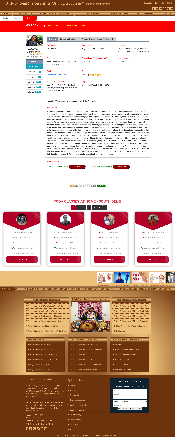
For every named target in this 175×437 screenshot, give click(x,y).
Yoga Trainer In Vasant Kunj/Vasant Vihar (43, 321)
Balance (117, 344)
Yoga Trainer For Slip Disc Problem (42, 354)
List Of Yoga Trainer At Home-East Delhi (131, 316)
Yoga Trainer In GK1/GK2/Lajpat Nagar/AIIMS (45, 306)
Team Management (76, 400)
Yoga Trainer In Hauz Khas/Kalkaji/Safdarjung (45, 326)
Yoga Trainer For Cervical (81, 359)
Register (17, 18)
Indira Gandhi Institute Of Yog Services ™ (41, 379)
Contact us (166, 13)
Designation (87, 45)
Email (49, 71)
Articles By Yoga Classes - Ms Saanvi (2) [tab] (98, 39)
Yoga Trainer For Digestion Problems (43, 349)
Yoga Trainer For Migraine (39, 344)
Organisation (52, 58)
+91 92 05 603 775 (39, 418)
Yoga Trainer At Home (119, 13)
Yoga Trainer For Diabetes (81, 354)
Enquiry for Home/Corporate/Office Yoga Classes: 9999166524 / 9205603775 (82, 289)
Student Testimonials (77, 405)
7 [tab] (104, 208)
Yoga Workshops (91, 13)
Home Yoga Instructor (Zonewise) (54, 13)
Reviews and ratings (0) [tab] (69, 39)
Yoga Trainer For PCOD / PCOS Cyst (43, 359)
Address (50, 97)
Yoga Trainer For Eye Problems (83, 370)
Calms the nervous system (124, 354)
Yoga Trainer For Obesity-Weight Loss (86, 349)
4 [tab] (89, 208)
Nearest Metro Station (55, 82)
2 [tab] (78, 208)
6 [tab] (99, 208)
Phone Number (123, 58)
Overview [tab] (52, 39)
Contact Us (148, 3)
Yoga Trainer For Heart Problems (84, 344)
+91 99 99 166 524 (39, 415)
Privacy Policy (74, 415)
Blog (71, 430)
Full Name (51, 45)
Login (5, 18)
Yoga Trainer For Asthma (39, 370)
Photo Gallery (74, 420)
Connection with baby (122, 364)
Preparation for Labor (122, 359)
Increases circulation (122, 370)
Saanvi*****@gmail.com (56, 75)
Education (121, 45)
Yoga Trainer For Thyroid (38, 364)
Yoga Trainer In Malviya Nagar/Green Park (43, 311)
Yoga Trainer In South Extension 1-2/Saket (44, 316)
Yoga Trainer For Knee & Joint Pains (85, 364)
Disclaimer (73, 425)
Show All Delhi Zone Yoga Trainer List (130, 326)
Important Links (53, 161)
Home (6, 13)
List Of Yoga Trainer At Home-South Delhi (131, 311)
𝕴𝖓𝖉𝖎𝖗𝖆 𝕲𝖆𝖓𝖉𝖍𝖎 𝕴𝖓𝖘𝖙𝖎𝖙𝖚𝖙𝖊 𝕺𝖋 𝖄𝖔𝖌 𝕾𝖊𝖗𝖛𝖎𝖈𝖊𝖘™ (45, 3)
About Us (72, 390)
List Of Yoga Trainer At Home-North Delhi (131, 306)
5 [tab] (94, 208)
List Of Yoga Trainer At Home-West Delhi (131, 321)
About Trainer (52, 108)
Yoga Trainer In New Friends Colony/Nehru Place (46, 331)
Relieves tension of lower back (126, 349)
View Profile (22, 259)
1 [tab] (73, 208)
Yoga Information (76, 410)
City (83, 82)
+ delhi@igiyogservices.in (42, 420)
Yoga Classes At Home (144, 13)
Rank (84, 71)
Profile (29, 18)
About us (22, 13)
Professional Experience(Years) (94, 58)
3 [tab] (83, 208)
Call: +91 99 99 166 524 (164, 3)
